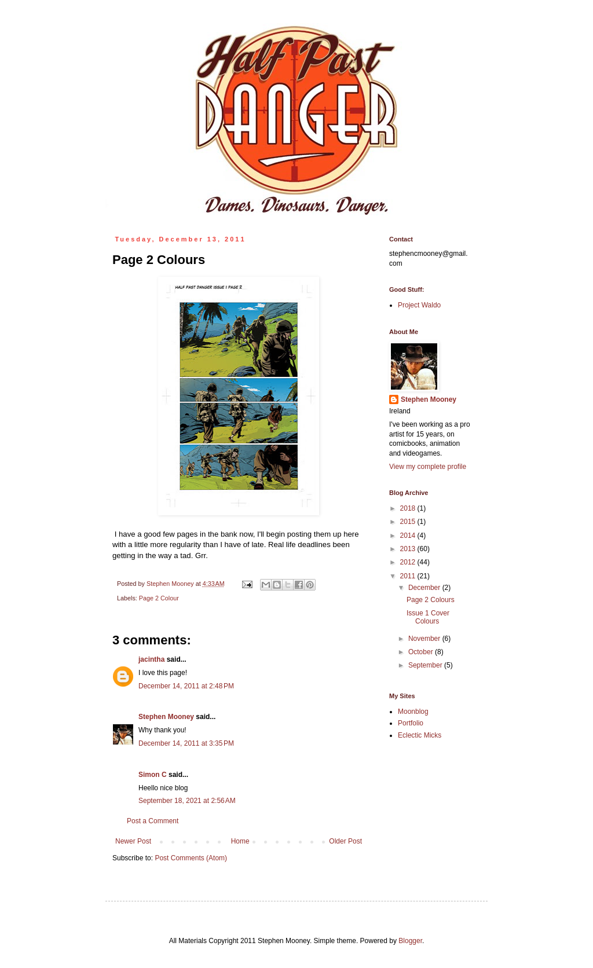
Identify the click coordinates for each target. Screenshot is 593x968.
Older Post (345, 841)
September (426, 665)
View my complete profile (427, 467)
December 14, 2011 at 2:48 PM (186, 686)
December (425, 588)
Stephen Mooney (166, 717)
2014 (409, 535)
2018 (409, 508)
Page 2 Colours (431, 600)
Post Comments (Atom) (191, 858)
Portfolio (410, 723)
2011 (409, 576)
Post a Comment (152, 821)
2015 (409, 522)
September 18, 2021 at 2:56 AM (187, 801)
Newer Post (133, 841)
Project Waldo (419, 305)
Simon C (152, 775)
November (425, 639)
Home (240, 841)
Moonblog (413, 711)
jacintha (151, 659)
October (421, 652)
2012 (409, 562)
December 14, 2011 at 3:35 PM (186, 743)
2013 (409, 549)
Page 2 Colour (159, 598)
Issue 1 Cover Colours (428, 617)
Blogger (410, 941)
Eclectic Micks (419, 735)
